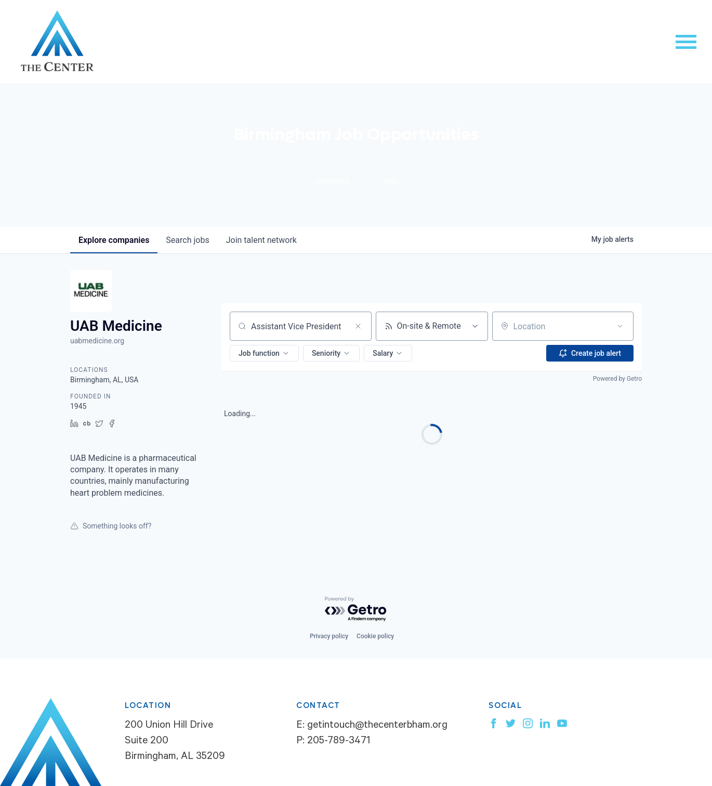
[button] (264, 353)
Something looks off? (110, 526)
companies (113, 240)
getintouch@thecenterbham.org (377, 726)
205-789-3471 (338, 742)
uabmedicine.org (97, 341)
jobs (187, 240)
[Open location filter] (620, 326)
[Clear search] (358, 326)
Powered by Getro (617, 378)
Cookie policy (375, 636)
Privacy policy (329, 636)
